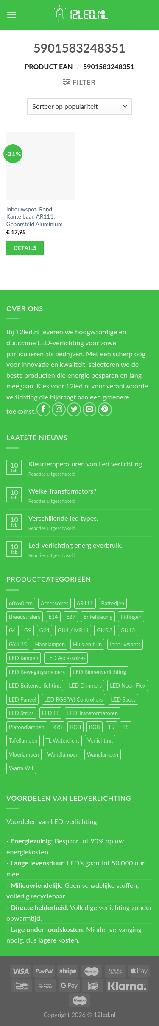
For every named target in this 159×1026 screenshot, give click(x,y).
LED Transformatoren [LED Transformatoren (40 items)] (92, 713)
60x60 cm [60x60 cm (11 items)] (21, 603)
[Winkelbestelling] (79, 106)
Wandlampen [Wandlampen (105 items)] (62, 754)
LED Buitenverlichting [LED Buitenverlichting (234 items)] (35, 685)
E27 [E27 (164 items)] (70, 616)
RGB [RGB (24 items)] (75, 727)
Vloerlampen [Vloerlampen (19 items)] (24, 754)
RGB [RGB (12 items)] (94, 727)
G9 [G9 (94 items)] (27, 630)
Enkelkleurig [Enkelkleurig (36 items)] (98, 616)
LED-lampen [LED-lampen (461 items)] (23, 657)
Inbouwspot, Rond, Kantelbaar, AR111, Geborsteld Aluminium (34, 216)
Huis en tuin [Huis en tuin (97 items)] (87, 644)
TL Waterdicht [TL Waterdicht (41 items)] (62, 740)
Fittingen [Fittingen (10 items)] (131, 616)
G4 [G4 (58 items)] (12, 630)
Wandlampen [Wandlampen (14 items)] (102, 754)
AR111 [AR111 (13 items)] (85, 603)
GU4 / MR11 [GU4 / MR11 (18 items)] (73, 630)
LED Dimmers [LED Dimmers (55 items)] (85, 685)
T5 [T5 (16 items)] (111, 727)
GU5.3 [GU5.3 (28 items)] (104, 630)
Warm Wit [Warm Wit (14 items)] (21, 768)
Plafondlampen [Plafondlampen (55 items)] (27, 727)
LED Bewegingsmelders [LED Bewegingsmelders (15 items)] (37, 671)
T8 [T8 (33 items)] (126, 727)
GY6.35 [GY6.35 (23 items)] (18, 644)
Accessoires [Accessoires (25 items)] (54, 603)
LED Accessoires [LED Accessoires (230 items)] (66, 657)
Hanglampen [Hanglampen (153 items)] (50, 644)
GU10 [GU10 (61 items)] (127, 630)
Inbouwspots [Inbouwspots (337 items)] (125, 644)
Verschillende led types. (63, 518)
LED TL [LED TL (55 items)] (50, 713)
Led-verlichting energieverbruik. (75, 545)
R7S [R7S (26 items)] (57, 727)
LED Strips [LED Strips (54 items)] (21, 713)
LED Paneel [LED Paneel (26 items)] (22, 699)
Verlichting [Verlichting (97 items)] (100, 740)
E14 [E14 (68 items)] (53, 616)
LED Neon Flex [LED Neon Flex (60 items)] (127, 685)
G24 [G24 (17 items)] (44, 630)
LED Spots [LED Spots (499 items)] (123, 699)
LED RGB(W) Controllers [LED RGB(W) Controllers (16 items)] (74, 699)
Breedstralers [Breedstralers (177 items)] (24, 616)
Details (25, 247)
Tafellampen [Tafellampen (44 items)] (23, 740)
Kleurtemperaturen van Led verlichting (85, 464)
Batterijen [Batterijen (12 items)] (113, 603)
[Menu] (11, 14)
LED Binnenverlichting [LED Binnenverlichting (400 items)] (99, 671)
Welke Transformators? (62, 491)
